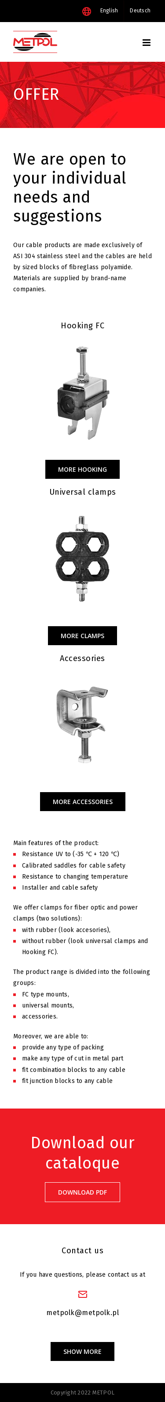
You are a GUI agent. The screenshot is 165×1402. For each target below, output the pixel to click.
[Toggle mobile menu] (147, 42)
